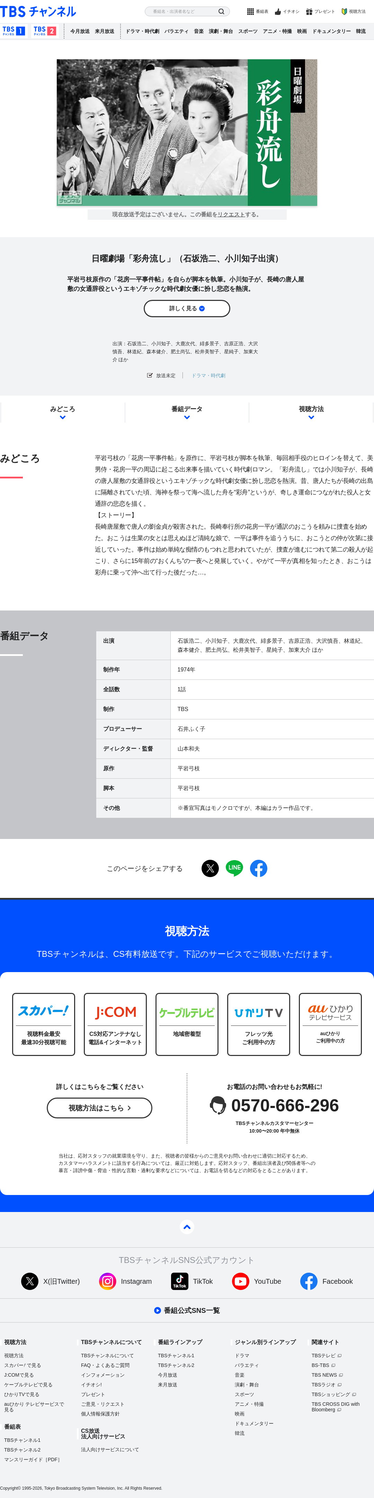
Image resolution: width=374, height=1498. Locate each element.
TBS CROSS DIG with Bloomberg (335, 1406)
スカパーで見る (22, 1365)
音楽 (199, 31)
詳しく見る (183, 308)
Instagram (136, 1281)
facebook (258, 868)
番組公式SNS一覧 (192, 1310)
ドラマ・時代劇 (142, 31)
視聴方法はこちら (96, 1108)
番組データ (187, 409)
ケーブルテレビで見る (28, 1384)
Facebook (337, 1281)
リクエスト (231, 214)
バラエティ (176, 31)
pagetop (187, 1227)
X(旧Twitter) (61, 1281)
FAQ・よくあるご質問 (105, 1365)
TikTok (203, 1281)
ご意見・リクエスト (103, 1404)
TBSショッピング (331, 1394)
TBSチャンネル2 (45, 31)
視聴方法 (357, 11)
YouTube (268, 1281)
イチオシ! (91, 1384)
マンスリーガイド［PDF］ (33, 1459)
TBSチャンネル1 (14, 31)
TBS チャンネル (38, 11)
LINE (234, 868)
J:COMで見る (19, 1375)
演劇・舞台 (221, 31)
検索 (221, 12)
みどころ (62, 409)
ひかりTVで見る (21, 1394)
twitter (210, 868)
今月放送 (80, 31)
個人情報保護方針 (100, 1414)
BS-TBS (320, 1365)
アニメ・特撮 (277, 31)
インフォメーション (103, 1375)
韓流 (361, 31)
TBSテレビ (324, 1355)
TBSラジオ (324, 1384)
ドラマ (242, 1355)
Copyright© (10, 1488)
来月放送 (104, 31)
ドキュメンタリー (331, 31)
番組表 (262, 11)
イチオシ (291, 11)
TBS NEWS (324, 1375)
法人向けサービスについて (110, 1449)
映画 (302, 31)
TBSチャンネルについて (107, 1355)
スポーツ (248, 31)
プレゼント (324, 11)
